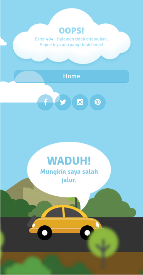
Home (71, 76)
